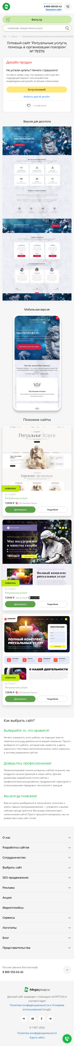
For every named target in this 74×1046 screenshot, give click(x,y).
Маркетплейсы (13, 907)
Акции (7, 897)
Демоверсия (20, 509)
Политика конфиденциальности (37, 1033)
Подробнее (52, 509)
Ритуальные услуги (16, 498)
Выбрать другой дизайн (37, 96)
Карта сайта (37, 1037)
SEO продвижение (15, 877)
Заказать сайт (54, 9)
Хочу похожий (37, 89)
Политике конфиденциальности (29, 1005)
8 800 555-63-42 (53, 6)
